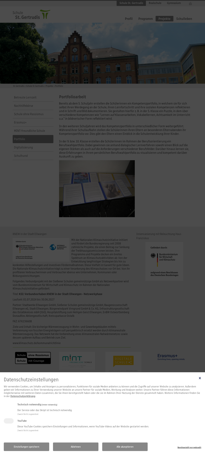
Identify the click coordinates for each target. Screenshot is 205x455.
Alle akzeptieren (125, 446)
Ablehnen (76, 446)
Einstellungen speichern (26, 446)
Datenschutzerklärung (22, 396)
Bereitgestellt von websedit (189, 447)
